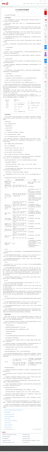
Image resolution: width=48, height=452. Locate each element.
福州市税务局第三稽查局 (26, 434)
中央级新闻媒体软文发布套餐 (9, 414)
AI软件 (41, 3)
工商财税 (34, 3)
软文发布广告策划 (7, 422)
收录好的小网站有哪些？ (8, 424)
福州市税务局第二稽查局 (6, 436)
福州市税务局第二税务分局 (26, 438)
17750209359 (1, 451)
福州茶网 (44, 3)
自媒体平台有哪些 (7, 418)
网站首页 (24, 3)
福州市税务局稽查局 (6, 438)
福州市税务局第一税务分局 (7, 440)
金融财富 (38, 3)
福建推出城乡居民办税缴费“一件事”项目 (8, 442)
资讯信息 (28, 3)
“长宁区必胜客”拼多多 (26, 442)
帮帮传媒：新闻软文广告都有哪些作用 (10, 420)
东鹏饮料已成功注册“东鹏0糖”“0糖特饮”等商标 (9, 434)
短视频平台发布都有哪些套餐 (9, 416)
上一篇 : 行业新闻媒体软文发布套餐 (8, 429)
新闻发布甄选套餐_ (7, 412)
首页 (7, 6)
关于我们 (24, 447)
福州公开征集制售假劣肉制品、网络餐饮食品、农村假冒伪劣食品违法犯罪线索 (31, 441)
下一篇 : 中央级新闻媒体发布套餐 (36, 429)
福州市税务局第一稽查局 (26, 436)
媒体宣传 (27, 447)
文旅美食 (31, 3)
